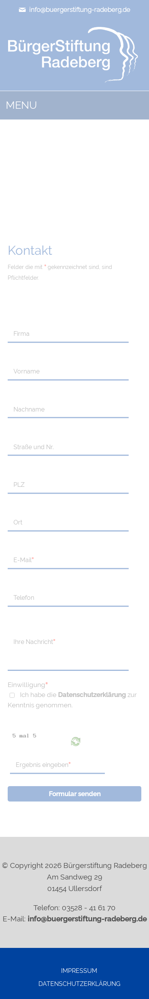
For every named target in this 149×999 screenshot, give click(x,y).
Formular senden (75, 794)
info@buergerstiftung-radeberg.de (74, 9)
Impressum (79, 970)
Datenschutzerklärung (92, 695)
